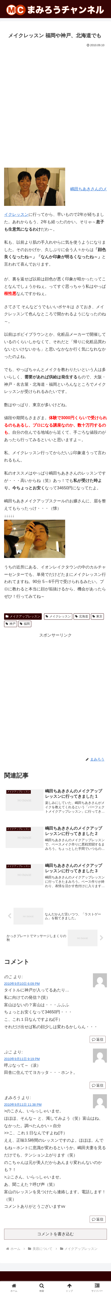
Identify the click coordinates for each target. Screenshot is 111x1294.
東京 (97, 616)
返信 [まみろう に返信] (97, 1219)
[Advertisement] (55, 106)
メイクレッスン (58, 616)
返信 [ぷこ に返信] (97, 1085)
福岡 (25, 624)
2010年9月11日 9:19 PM (22, 1059)
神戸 (11, 624)
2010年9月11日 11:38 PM (22, 1104)
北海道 (81, 616)
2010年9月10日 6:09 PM (22, 984)
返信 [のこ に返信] (97, 1039)
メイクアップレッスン (23, 616)
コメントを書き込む (55, 1234)
